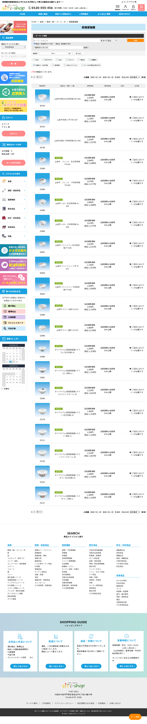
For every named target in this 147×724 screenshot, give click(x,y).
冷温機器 (65, 563)
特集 (6, 236)
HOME (22, 14)
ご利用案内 (83, 14)
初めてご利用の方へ (63, 14)
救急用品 (119, 553)
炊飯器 (64, 555)
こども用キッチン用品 (43, 563)
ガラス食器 (11, 599)
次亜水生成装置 (68, 577)
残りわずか (48, 60)
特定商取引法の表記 (85, 703)
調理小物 (38, 558)
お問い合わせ (115, 703)
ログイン (13, 133)
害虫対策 (92, 591)
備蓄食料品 (120, 550)
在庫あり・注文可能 (42, 65)
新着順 (117, 77)
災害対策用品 (121, 561)
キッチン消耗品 (41, 572)
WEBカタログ (124, 14)
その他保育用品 (122, 605)
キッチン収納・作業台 (70, 569)
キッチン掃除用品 (96, 585)
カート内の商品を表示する (92, 65)
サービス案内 (32, 703)
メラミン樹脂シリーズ (15, 588)
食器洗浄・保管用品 (42, 580)
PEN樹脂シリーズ (14, 585)
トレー (10, 574)
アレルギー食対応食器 (15, 591)
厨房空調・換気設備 (69, 585)
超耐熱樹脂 (11, 596)
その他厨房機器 (68, 588)
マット (118, 588)
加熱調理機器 (67, 558)
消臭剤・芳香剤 (95, 580)
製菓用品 (38, 561)
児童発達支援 (121, 602)
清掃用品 (92, 588)
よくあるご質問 (104, 14)
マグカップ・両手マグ (15, 558)
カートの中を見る (13, 162)
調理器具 (38, 553)
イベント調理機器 (69, 561)
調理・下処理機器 (69, 550)
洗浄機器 (65, 580)
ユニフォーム (40, 582)
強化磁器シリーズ (14, 577)
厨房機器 (8, 199)
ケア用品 (92, 574)
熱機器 (64, 553)
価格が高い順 (108, 77)
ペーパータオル (95, 569)
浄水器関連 (66, 574)
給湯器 (64, 572)
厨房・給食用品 (11, 190)
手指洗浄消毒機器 (96, 550)
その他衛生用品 (95, 593)
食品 (118, 599)
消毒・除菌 (39, 574)
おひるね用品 (121, 580)
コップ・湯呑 (12, 561)
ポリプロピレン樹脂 (15, 593)
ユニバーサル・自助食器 (16, 563)
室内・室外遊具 (122, 594)
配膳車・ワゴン (68, 566)
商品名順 (125, 77)
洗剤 (36, 577)
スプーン (10, 566)
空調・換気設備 (95, 561)
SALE (60, 60)
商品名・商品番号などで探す (43, 44)
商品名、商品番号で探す (62, 44)
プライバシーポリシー (64, 703)
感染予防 (92, 566)
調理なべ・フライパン (43, 550)
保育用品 (8, 227)
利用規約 (102, 703)
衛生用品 (8, 208)
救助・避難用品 (122, 558)
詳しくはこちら (20, 666)
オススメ (71, 60)
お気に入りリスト (72, 65)
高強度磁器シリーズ (15, 580)
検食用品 (38, 569)
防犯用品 (119, 566)
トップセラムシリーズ (15, 582)
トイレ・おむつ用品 (96, 572)
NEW (37, 60)
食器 (6, 181)
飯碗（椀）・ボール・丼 (56, 21)
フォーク (10, 569)
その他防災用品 (122, 563)
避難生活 (119, 555)
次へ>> (39, 77)
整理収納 (119, 586)
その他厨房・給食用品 (43, 585)
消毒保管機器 (67, 582)
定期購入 (94, 60)
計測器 (37, 566)
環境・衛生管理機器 (96, 563)
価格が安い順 (95, 77)
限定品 (83, 60)
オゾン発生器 (94, 558)
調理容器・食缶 (41, 555)
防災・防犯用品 (11, 218)
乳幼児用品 (120, 583)
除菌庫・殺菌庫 (95, 555)
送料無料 (57, 65)
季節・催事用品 (122, 597)
